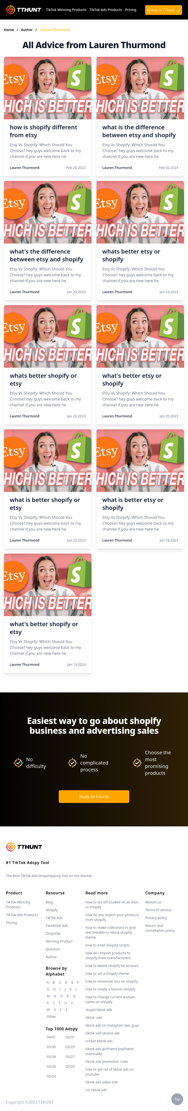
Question (53, 949)
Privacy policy (156, 917)
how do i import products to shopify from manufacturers (107, 955)
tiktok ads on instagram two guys (112, 1025)
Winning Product (59, 941)
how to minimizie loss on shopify (111, 981)
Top (177, 1099)
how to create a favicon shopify (110, 989)
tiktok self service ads (102, 1033)
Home (9, 29)
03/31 (70, 1037)
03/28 (51, 1056)
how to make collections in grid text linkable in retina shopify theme (110, 932)
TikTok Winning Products (66, 9)
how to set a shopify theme (107, 973)
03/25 (70, 1066)
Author (27, 29)
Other (51, 1016)
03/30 (51, 1046)
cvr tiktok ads (96, 1090)
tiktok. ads (93, 1017)
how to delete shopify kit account (112, 965)
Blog (49, 902)
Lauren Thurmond (55, 29)
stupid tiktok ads (98, 1009)
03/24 (51, 1076)
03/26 (51, 1066)
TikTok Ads (54, 917)
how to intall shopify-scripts (107, 945)
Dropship (53, 933)
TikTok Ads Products (105, 9)
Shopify (52, 910)
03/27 (70, 1056)
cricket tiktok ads (99, 1041)
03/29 (70, 1046)
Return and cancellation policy (160, 928)
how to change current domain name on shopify (110, 999)
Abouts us (153, 902)
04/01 (51, 1037)
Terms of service (158, 910)
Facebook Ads (57, 925)
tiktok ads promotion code (106, 1061)
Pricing (130, 9)
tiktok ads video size (101, 1082)
